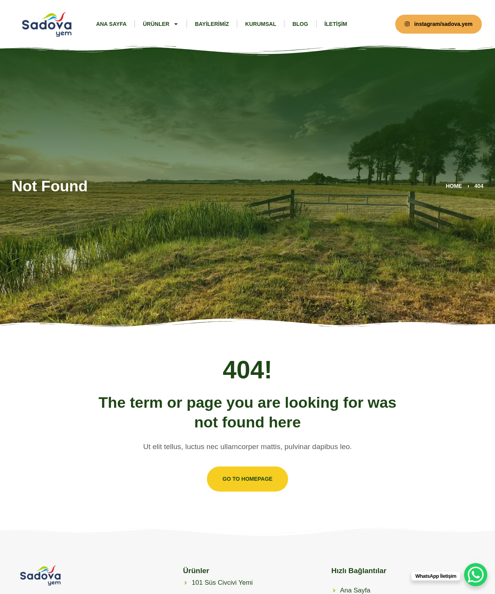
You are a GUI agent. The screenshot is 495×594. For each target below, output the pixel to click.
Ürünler (160, 24)
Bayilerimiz (212, 24)
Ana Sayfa (111, 24)
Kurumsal (260, 24)
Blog (300, 24)
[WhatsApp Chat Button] (475, 574)
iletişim (335, 24)
